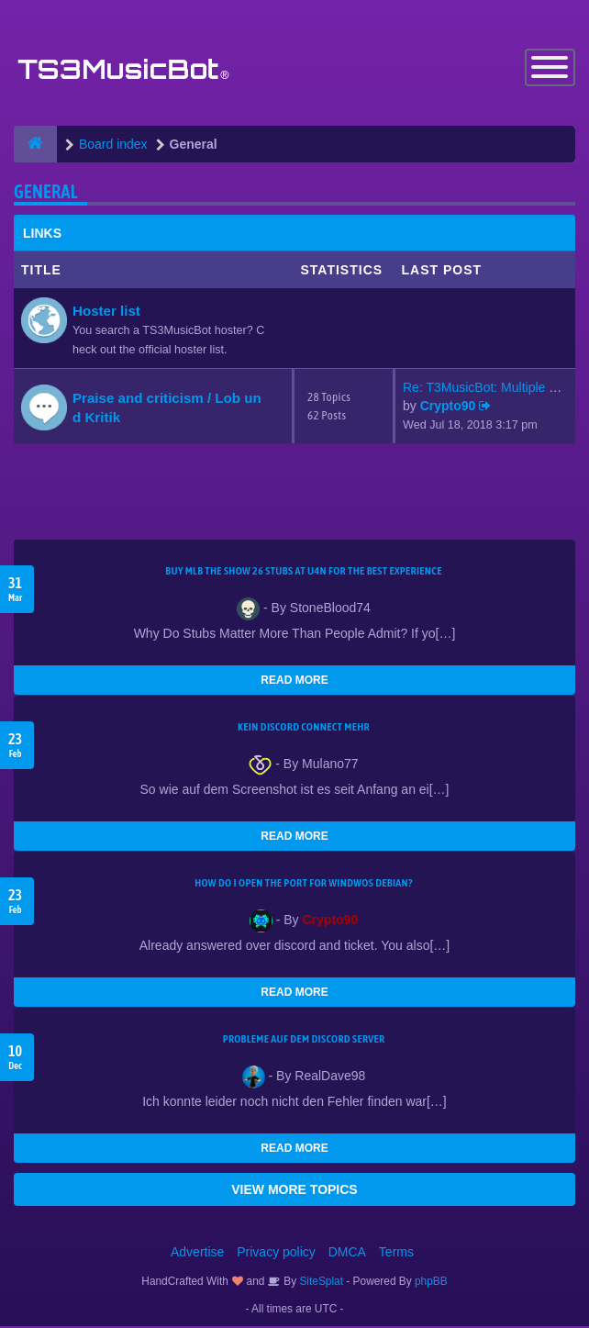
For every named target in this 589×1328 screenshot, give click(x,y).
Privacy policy (276, 1253)
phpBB (431, 1283)
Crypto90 (448, 407)
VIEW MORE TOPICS (294, 1191)
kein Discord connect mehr (304, 728)
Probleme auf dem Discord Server (304, 1040)
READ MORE (294, 681)
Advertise (197, 1253)
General (46, 192)
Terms (396, 1253)
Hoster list (106, 311)
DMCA (347, 1253)
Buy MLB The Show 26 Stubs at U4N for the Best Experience (303, 572)
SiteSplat (319, 1283)
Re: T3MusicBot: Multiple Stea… (495, 389)
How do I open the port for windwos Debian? (303, 884)
